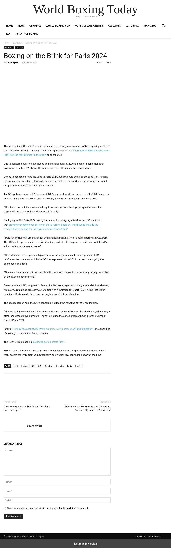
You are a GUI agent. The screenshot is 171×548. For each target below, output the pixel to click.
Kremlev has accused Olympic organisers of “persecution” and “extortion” (52, 328)
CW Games (114, 25)
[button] (163, 26)
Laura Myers (12, 62)
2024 (16, 366)
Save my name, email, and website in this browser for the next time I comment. (48, 508)
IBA (8, 33)
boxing (24, 366)
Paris (69, 366)
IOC (39, 366)
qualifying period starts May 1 (49, 341)
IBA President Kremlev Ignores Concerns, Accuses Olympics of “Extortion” (88, 408)
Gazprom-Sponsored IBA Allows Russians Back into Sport (27, 408)
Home (9, 25)
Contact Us (140, 536)
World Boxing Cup (58, 25)
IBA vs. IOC (150, 25)
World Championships (89, 25)
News (21, 25)
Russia (78, 366)
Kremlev (48, 366)
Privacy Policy (154, 536)
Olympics (35, 25)
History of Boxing (26, 33)
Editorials (132, 25)
